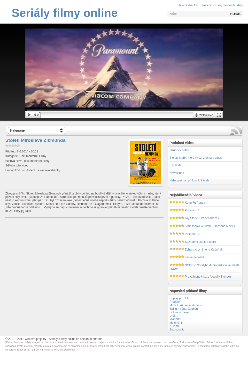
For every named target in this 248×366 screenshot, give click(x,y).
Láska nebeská (194, 257)
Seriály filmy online (64, 13)
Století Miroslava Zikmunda (35, 140)
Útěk (173, 315)
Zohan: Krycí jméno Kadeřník (203, 249)
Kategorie (17, 130)
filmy (46, 161)
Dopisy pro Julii (179, 298)
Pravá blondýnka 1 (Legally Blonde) (208, 276)
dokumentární (33, 161)
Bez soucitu (177, 329)
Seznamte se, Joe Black (200, 242)
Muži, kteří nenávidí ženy (186, 305)
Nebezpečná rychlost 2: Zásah (189, 180)
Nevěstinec (177, 173)
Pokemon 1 (192, 210)
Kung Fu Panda (195, 202)
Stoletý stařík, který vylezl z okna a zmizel (196, 157)
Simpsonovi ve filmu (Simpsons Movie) (210, 226)
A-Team (174, 326)
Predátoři (175, 301)
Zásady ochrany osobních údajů (222, 5)
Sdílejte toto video (16, 165)
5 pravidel (176, 165)
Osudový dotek (179, 150)
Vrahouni (175, 319)
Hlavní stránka (188, 5)
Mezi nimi (176, 322)
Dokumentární (28, 156)
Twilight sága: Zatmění (184, 308)
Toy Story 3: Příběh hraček (202, 218)
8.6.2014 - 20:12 (27, 151)
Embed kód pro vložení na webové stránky (32, 170)
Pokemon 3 (192, 234)
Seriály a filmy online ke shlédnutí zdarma (75, 339)
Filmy (42, 156)
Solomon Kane (179, 312)
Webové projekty (35, 339)
